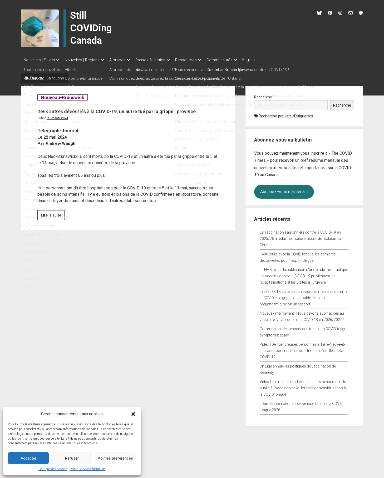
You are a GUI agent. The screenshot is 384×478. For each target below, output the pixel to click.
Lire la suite (53, 224)
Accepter (28, 458)
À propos (123, 60)
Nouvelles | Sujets (39, 60)
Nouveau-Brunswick (62, 96)
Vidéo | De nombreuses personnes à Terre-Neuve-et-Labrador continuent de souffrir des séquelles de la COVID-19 (302, 349)
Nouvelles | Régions (84, 60)
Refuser (72, 458)
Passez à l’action (158, 60)
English (264, 59)
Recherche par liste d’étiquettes (286, 114)
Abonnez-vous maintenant (284, 190)
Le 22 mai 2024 (57, 126)
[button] (133, 413)
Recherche (263, 95)
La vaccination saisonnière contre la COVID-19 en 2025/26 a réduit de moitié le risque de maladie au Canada (300, 237)
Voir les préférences (115, 458)
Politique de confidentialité (87, 469)
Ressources (196, 60)
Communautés (233, 60)
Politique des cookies (52, 469)
